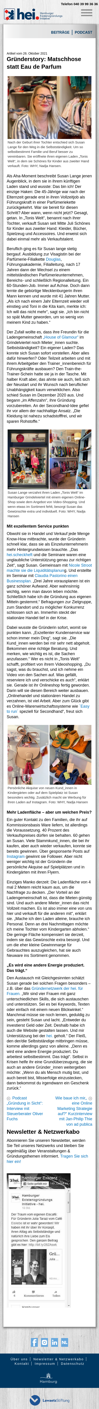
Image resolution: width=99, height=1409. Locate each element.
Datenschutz (72, 1363)
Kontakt (22, 1363)
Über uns (19, 1359)
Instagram (16, 856)
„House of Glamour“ (60, 337)
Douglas (53, 259)
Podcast (83, 32)
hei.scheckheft (19, 555)
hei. (49, 1036)
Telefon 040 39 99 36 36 (79, 4)
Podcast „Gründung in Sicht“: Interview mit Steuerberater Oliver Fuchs (25, 1108)
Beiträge (60, 32)
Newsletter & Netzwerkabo (58, 1359)
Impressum (45, 1363)
